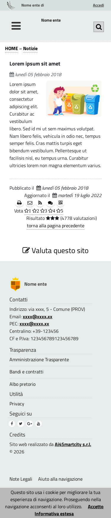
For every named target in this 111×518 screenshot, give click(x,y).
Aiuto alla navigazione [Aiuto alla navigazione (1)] (60, 478)
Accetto (96, 506)
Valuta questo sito (55, 250)
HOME (11, 48)
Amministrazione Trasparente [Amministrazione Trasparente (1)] (39, 359)
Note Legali (20, 478)
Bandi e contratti (26, 372)
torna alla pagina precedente (55, 225)
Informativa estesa (54, 513)
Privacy (16, 404)
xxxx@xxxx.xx (37, 316)
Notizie (30, 48)
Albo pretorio (22, 384)
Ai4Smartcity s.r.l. (73, 444)
